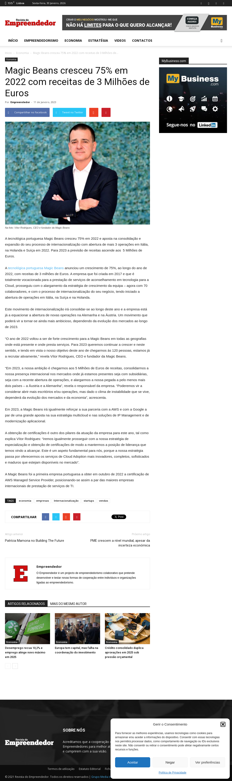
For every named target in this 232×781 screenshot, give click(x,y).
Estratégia (98, 40)
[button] (223, 724)
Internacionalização (66, 500)
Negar (170, 762)
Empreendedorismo (41, 40)
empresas (42, 500)
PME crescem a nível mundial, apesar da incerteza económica (120, 543)
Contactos (142, 40)
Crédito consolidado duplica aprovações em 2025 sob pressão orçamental (124, 652)
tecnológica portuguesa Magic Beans (36, 268)
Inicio (8, 53)
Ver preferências (207, 762)
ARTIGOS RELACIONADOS (26, 604)
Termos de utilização (61, 769)
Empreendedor (20, 102)
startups (89, 500)
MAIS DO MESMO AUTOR (68, 604)
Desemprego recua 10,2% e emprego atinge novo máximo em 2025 (25, 652)
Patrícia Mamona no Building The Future (34, 541)
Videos (120, 40)
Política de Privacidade (172, 772)
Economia (73, 40)
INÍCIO (13, 40)
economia (25, 500)
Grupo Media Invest (103, 777)
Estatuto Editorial (90, 769)
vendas (103, 500)
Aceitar (132, 762)
